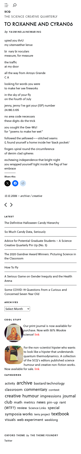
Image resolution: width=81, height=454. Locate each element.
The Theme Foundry (44, 435)
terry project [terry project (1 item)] (42, 414)
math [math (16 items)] (18, 402)
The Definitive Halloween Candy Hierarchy (31, 223)
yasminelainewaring (25, 31)
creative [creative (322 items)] (13, 395)
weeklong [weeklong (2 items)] (51, 419)
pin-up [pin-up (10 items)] (52, 402)
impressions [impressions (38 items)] (50, 396)
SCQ (7, 12)
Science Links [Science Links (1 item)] (37, 408)
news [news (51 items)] (41, 402)
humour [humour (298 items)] (30, 395)
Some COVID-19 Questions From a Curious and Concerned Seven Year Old (35, 292)
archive (24, 196)
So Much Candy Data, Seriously (25, 232)
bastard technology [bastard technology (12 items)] (49, 383)
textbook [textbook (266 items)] (60, 413)
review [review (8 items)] (22, 407)
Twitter (8, 440)
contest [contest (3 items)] (54, 389)
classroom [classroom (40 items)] (14, 389)
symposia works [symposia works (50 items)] (19, 414)
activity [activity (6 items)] (10, 383)
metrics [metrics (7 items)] (29, 402)
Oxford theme (14, 435)
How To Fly (11, 267)
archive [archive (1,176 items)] (24, 382)
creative (37, 196)
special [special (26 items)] (53, 407)
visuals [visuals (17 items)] (10, 419)
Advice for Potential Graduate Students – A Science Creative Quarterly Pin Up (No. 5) (38, 243)
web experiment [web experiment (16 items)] (30, 419)
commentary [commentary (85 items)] (35, 389)
